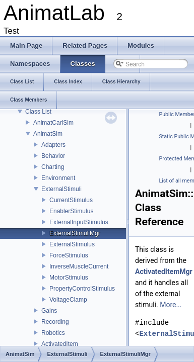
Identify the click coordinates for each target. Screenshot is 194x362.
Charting (52, 166)
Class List (38, 111)
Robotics (53, 332)
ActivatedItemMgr (163, 271)
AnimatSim (47, 133)
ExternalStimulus (72, 244)
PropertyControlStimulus (82, 288)
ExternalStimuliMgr (74, 233)
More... (170, 305)
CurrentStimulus (71, 200)
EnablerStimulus (71, 211)
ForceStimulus (68, 255)
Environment (58, 178)
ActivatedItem (59, 343)
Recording (55, 321)
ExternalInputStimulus (78, 222)
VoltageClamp (68, 299)
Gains (49, 310)
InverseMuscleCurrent (78, 266)
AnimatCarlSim (53, 122)
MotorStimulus (68, 277)
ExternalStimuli (61, 189)
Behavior (53, 155)
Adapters (53, 144)
